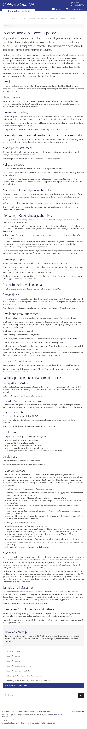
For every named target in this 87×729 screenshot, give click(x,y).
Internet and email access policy (16, 686)
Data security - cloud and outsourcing (18, 666)
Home (13, 18)
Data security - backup (12, 661)
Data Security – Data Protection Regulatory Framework (23, 676)
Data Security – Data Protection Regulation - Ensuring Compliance (27, 681)
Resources (53, 18)
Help (48, 711)
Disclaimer (33, 711)
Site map (20, 711)
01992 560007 (58, 10)
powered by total (78, 711)
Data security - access (12, 656)
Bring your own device (12, 651)
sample (56, 342)
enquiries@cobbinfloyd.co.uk (75, 10)
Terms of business (41, 711)
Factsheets (42, 18)
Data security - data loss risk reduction (18, 671)
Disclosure (73, 338)
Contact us (71, 18)
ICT (12, 25)
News (62, 18)
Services (32, 18)
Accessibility (26, 711)
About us (22, 18)
